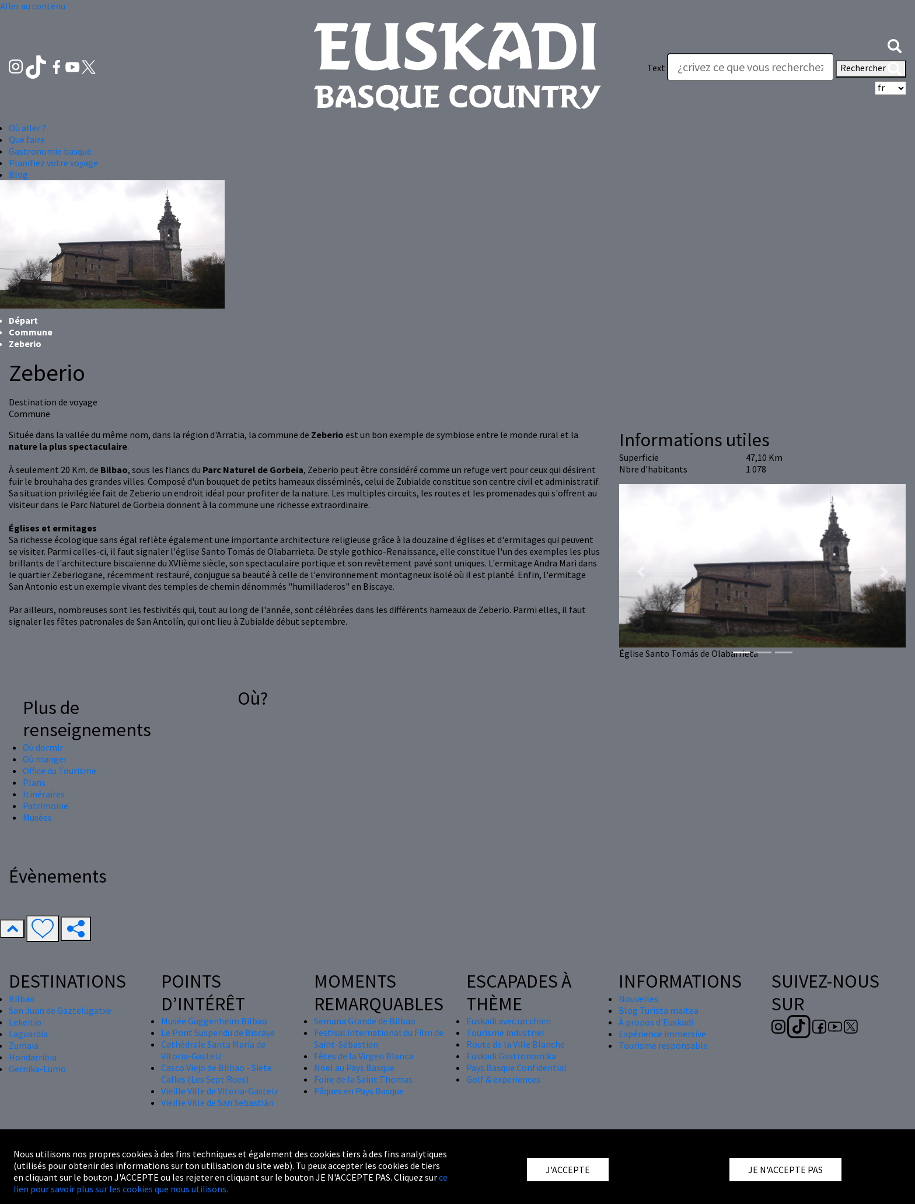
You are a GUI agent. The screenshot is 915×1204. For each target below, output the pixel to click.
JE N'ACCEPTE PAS (785, 1169)
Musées (37, 817)
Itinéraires (44, 794)
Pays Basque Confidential (516, 1067)
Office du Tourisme (59, 770)
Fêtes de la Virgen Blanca (363, 1056)
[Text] (750, 67)
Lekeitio (25, 1022)
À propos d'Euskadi (656, 1022)
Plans (34, 782)
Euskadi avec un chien (508, 1021)
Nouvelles (638, 999)
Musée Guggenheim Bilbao (214, 1021)
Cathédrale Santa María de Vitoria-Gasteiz (213, 1050)
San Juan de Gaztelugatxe (60, 1010)
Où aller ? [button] (27, 128)
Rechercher (871, 69)
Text (656, 68)
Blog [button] (18, 174)
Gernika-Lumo (37, 1068)
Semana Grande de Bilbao (364, 1021)
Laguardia (28, 1034)
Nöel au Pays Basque (354, 1067)
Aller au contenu (32, 6)
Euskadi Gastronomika (511, 1056)
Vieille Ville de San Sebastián (217, 1102)
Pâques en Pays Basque (359, 1091)
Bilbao (22, 999)
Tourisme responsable (663, 1045)
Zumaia (24, 1045)
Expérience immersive (662, 1034)
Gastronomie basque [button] (50, 151)
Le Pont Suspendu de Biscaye (218, 1032)
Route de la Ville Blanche (515, 1044)
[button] (895, 45)
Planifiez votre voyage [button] (53, 163)
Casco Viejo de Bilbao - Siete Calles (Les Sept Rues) (216, 1073)
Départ (23, 320)
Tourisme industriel (505, 1032)
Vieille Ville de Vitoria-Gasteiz (219, 1091)
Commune (31, 332)
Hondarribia (33, 1057)
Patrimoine (45, 805)
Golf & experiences (503, 1079)
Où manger (45, 759)
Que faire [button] (27, 139)
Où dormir (43, 747)
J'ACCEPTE (568, 1169)
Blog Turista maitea (659, 1010)
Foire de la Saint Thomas (363, 1079)
